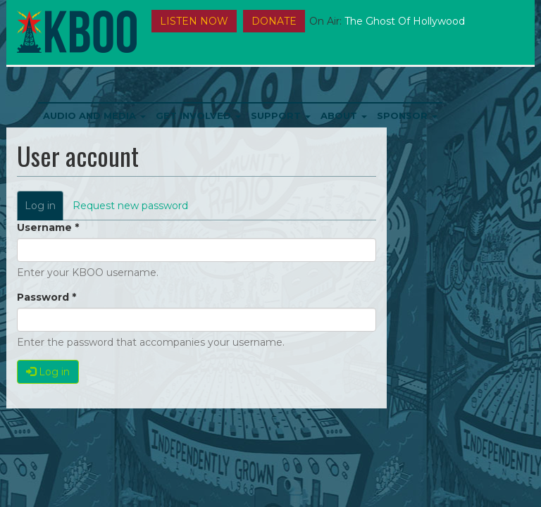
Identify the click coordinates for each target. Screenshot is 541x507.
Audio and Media (94, 115)
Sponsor (407, 115)
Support (281, 115)
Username (48, 227)
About (344, 115)
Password (46, 297)
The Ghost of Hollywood (404, 21)
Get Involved (198, 115)
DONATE (274, 21)
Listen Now (194, 21)
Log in (44, 209)
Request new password (130, 205)
